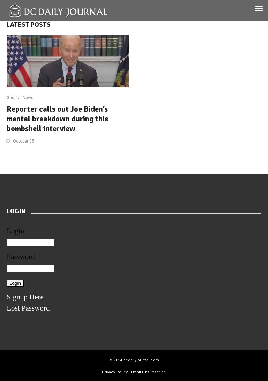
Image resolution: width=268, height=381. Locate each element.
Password (21, 256)
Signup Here (25, 297)
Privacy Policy (115, 372)
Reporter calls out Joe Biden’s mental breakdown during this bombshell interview (57, 118)
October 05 (23, 141)
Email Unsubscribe (148, 372)
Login (15, 231)
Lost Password (28, 308)
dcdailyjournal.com (141, 360)
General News (20, 97)
